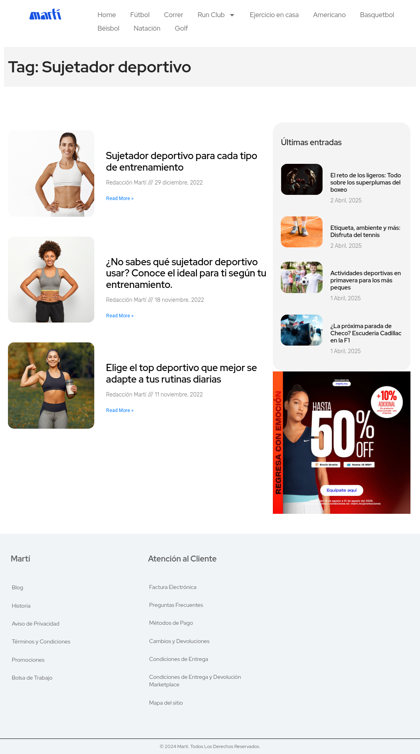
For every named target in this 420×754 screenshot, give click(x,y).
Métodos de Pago (171, 622)
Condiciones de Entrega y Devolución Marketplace (195, 681)
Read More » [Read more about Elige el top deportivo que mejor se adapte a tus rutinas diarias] (120, 410)
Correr (173, 14)
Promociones (28, 659)
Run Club (216, 14)
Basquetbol (377, 14)
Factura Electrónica (172, 586)
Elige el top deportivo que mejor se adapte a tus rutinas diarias (181, 373)
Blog (17, 586)
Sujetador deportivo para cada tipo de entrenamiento (181, 161)
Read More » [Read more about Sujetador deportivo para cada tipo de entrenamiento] (120, 198)
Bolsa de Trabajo (32, 677)
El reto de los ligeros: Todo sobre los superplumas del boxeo (366, 182)
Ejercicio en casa (274, 14)
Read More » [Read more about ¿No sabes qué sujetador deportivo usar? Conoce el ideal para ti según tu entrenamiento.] (120, 316)
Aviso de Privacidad (36, 622)
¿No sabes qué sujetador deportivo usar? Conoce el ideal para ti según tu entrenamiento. (186, 273)
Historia (21, 604)
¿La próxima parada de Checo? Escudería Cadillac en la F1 (366, 333)
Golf (181, 28)
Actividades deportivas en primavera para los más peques (366, 280)
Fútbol (140, 14)
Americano (329, 14)
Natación (147, 28)
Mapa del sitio (166, 703)
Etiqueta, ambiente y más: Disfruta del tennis (366, 231)
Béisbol (108, 28)
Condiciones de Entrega (178, 659)
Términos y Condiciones (41, 641)
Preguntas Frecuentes (176, 604)
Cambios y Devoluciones (179, 641)
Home (106, 14)
